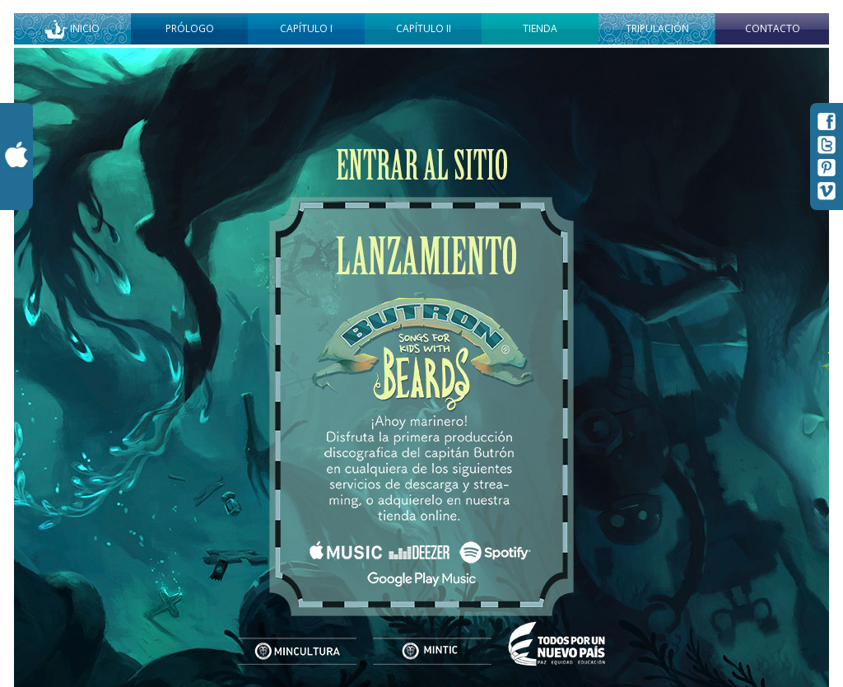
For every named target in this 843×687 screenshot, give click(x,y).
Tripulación (657, 28)
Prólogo (189, 28)
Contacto (772, 28)
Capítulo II (423, 28)
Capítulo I (306, 28)
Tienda (540, 28)
